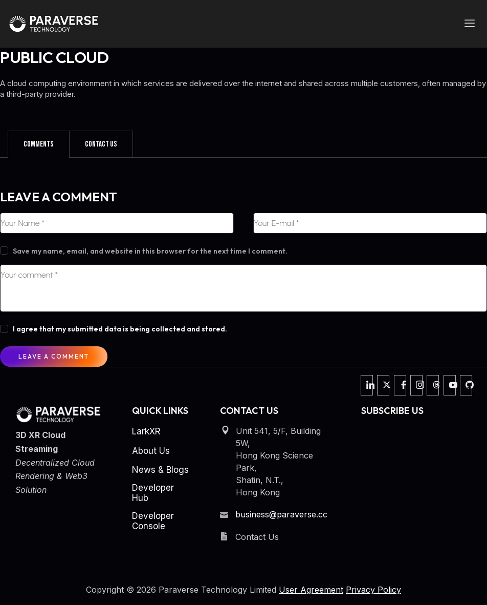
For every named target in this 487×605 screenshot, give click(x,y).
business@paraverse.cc (281, 514)
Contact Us (101, 144)
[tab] (39, 144)
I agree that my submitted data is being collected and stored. (120, 328)
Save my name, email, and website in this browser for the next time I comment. (150, 251)
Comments (39, 144)
